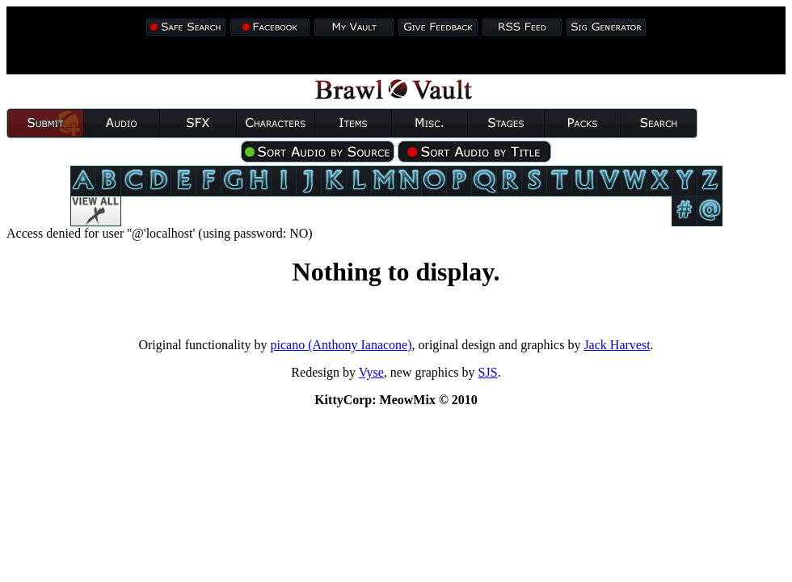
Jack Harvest (616, 345)
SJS (488, 372)
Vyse (371, 372)
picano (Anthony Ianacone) (341, 345)
